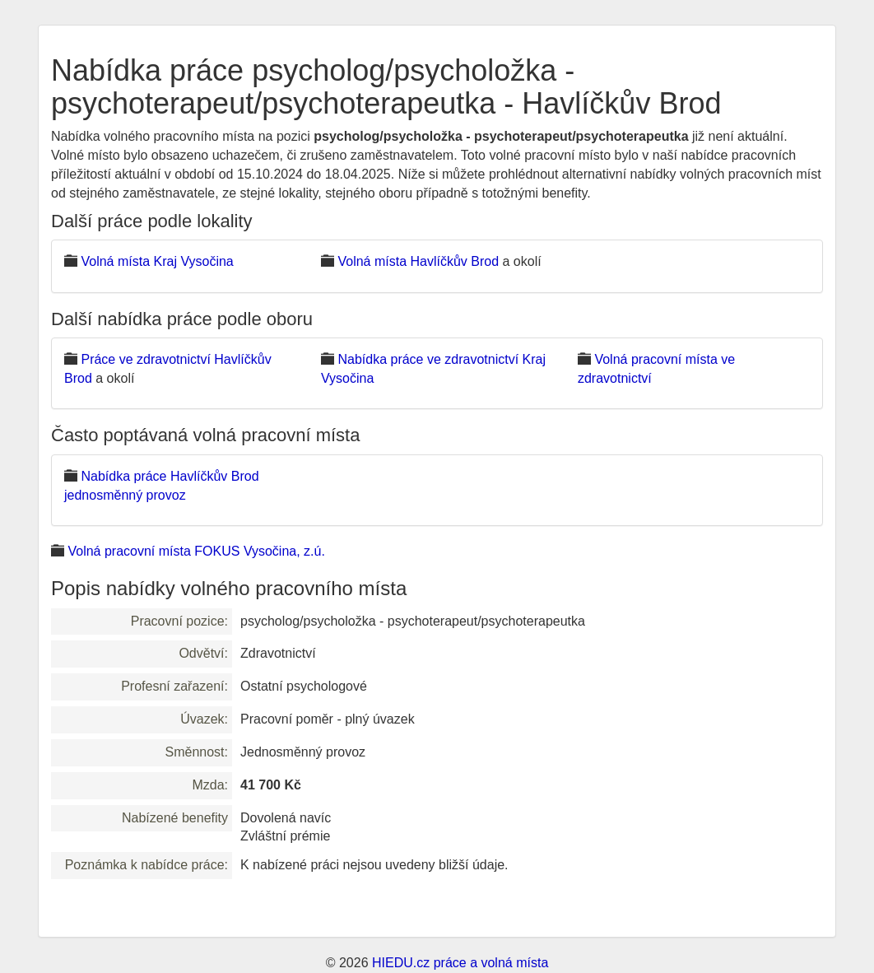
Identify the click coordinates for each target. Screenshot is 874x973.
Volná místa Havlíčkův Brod (418, 261)
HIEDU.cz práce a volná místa (460, 963)
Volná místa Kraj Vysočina (157, 261)
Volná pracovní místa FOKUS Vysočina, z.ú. (195, 551)
